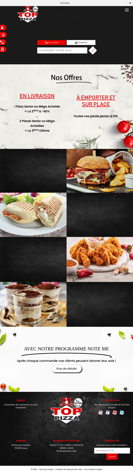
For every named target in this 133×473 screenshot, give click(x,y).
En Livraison (51, 42)
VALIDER (112, 456)
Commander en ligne (93, 469)
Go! (93, 50)
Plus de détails (66, 369)
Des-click (78, 469)
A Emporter (81, 42)
